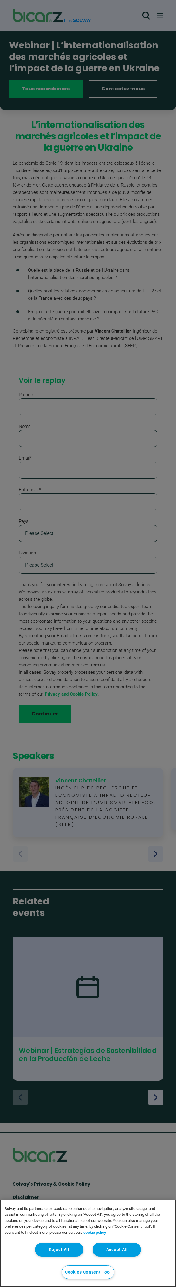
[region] (88, 1243)
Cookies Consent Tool (88, 1272)
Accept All (117, 1249)
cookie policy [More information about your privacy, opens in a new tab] (94, 1232)
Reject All (59, 1249)
